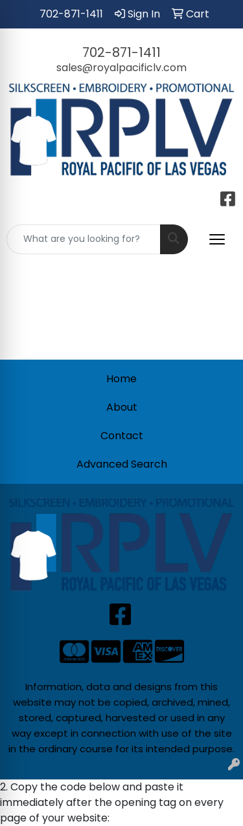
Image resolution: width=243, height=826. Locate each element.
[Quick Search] (83, 239)
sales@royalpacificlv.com (121, 67)
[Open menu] (217, 239)
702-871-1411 (71, 13)
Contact (121, 435)
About (121, 407)
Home (121, 378)
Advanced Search (121, 464)
